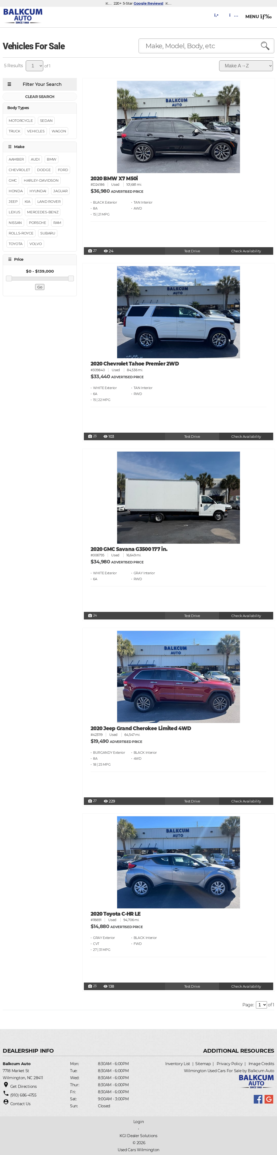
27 (92, 251)
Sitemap (203, 1063)
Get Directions (23, 1086)
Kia (27, 201)
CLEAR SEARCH (39, 96)
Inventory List (177, 1063)
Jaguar (60, 191)
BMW (51, 159)
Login (138, 1121)
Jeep (13, 201)
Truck (14, 131)
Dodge (44, 170)
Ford (63, 170)
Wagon (59, 131)
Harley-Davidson (41, 180)
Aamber (16, 159)
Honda (15, 191)
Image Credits (261, 1063)
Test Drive (192, 251)
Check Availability (246, 251)
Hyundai (37, 191)
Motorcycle (21, 120)
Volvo (35, 244)
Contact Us (20, 1103)
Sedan (46, 120)
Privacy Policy (229, 1063)
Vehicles (35, 131)
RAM (57, 222)
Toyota (15, 244)
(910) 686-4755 (23, 1095)
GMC (13, 180)
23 (92, 436)
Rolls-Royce (21, 233)
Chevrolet (19, 170)
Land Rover (49, 201)
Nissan (15, 222)
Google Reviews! (148, 3)
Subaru (47, 233)
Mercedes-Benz (42, 212)
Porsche (37, 222)
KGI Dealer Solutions (138, 1135)
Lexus (14, 212)
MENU (258, 17)
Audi (35, 159)
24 (92, 616)
